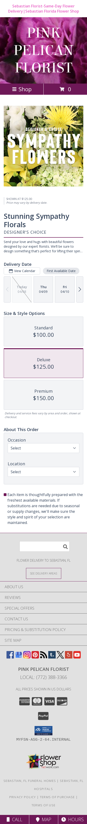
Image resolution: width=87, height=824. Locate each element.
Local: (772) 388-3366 (43, 677)
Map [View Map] (43, 819)
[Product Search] (44, 546)
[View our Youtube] (77, 657)
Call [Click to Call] (14, 819)
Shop (22, 89)
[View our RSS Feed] (43, 657)
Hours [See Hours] (72, 819)
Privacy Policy (22, 797)
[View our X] (60, 657)
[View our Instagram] (27, 657)
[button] (43, 730)
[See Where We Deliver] (43, 573)
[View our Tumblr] (52, 657)
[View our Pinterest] (35, 657)
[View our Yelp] (68, 657)
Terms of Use (44, 805)
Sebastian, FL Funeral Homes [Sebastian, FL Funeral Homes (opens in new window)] (29, 781)
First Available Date (61, 271)
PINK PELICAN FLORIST (43, 50)
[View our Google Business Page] (18, 657)
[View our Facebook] (10, 657)
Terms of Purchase (57, 797)
